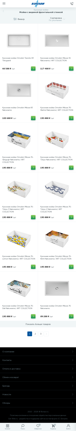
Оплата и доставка (38, 368)
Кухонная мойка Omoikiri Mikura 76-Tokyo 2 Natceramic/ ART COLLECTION (56, 209)
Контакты (38, 360)
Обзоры (38, 403)
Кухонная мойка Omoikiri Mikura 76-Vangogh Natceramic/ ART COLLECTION (18, 159)
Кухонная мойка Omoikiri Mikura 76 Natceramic (55, 307)
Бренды (38, 386)
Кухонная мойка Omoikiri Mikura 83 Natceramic (17, 108)
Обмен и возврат (38, 377)
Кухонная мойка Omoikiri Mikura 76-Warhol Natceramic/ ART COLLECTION (56, 108)
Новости (38, 394)
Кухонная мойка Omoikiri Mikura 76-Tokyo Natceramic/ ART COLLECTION (56, 158)
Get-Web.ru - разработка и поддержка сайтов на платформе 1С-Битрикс (38, 419)
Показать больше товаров (38, 324)
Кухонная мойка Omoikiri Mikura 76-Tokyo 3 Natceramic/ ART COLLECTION (18, 209)
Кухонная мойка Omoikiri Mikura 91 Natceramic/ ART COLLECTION (55, 59)
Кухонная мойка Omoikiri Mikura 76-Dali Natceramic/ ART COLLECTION (18, 307)
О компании (38, 351)
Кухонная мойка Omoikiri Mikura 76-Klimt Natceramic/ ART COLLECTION (56, 257)
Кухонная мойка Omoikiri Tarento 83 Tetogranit (18, 59)
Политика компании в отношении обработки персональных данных (38, 415)
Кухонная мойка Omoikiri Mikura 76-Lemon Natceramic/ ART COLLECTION (18, 257)
